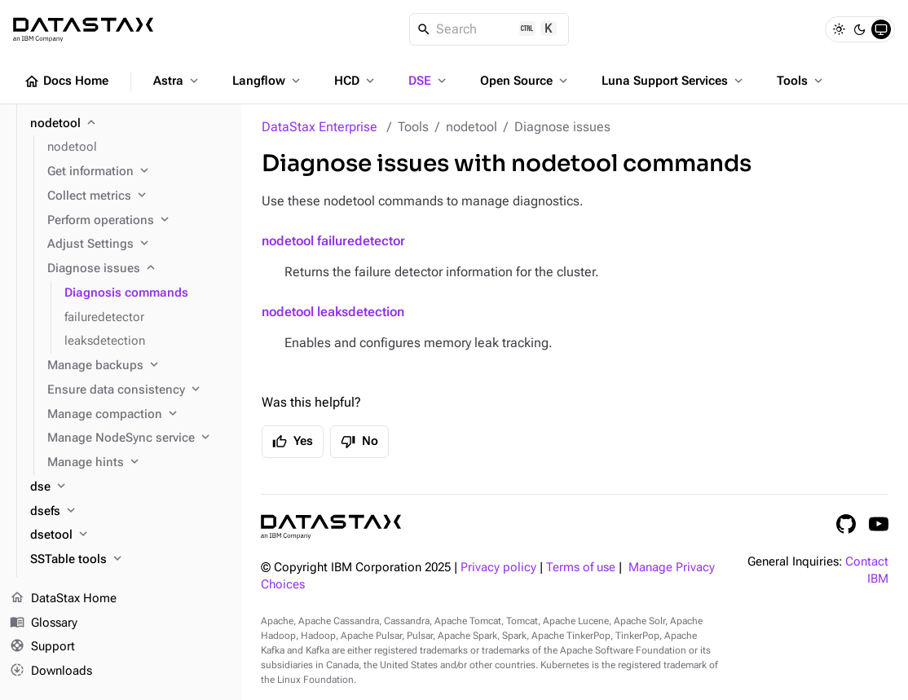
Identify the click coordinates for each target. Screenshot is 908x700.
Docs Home (66, 81)
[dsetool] (129, 535)
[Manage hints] (138, 463)
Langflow (267, 80)
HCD (355, 80)
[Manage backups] (138, 366)
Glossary (43, 623)
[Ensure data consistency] (138, 390)
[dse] (129, 487)
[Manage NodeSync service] (138, 438)
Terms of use (580, 568)
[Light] (838, 29)
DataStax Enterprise (319, 126)
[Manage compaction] (138, 415)
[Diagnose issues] (138, 269)
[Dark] (860, 29)
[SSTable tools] (129, 560)
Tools (801, 80)
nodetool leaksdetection (333, 311)
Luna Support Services (674, 80)
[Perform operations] (138, 221)
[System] (881, 29)
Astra (177, 80)
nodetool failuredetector (333, 241)
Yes (292, 441)
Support (42, 648)
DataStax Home (63, 599)
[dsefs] (129, 512)
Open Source (525, 80)
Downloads (51, 671)
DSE (428, 80)
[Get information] (138, 172)
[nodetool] (129, 124)
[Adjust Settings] (138, 244)
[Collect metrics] (138, 196)
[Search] (489, 29)
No (359, 441)
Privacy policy (498, 568)
